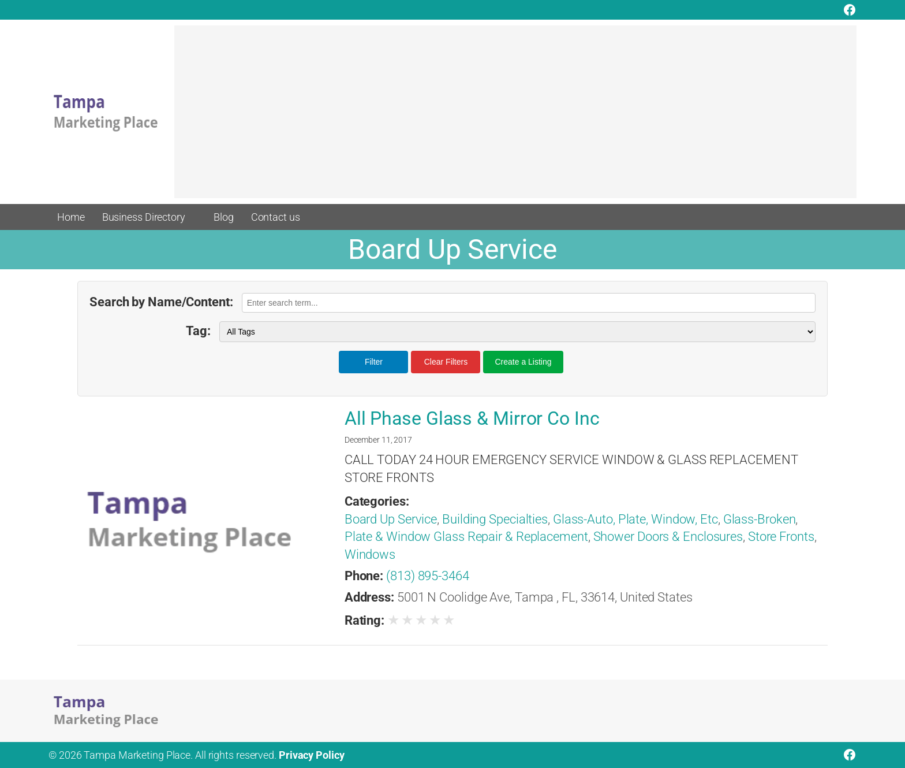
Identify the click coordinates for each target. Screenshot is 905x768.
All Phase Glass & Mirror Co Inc (472, 418)
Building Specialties (495, 519)
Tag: (198, 331)
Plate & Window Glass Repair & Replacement (466, 536)
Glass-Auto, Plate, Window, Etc (635, 519)
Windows (370, 554)
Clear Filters (446, 361)
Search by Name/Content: (161, 302)
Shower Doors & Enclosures (668, 536)
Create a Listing (523, 361)
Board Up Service (391, 519)
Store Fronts (781, 536)
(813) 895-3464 (427, 576)
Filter (374, 361)
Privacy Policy (312, 755)
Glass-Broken (759, 519)
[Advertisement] (515, 117)
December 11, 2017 (378, 439)
